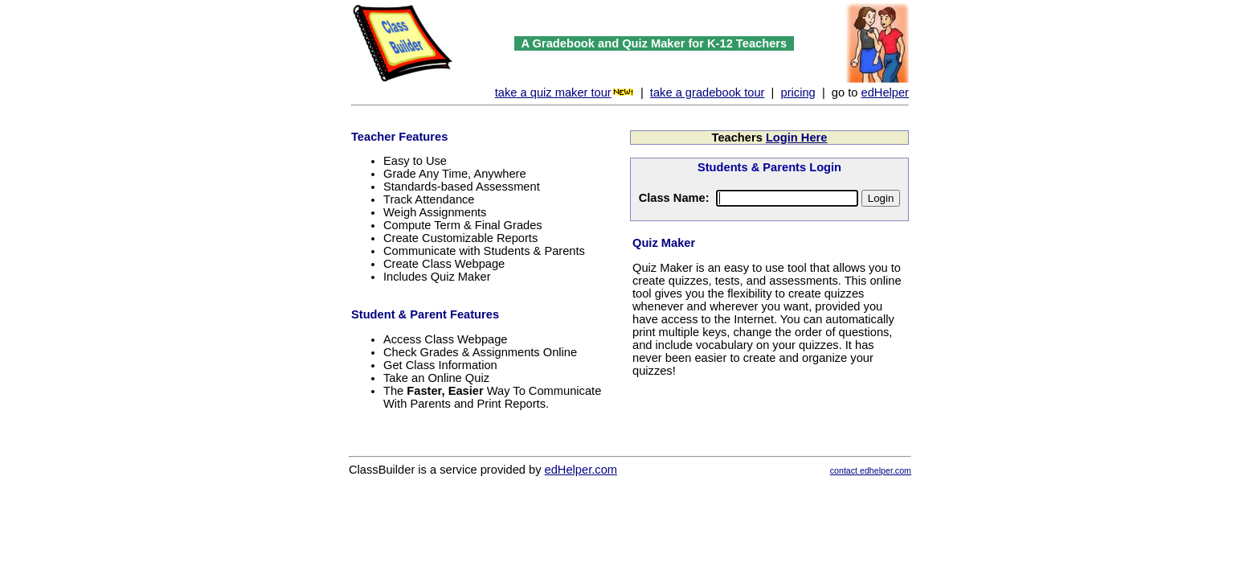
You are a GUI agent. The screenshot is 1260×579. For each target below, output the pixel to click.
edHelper (885, 92)
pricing (798, 92)
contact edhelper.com (870, 470)
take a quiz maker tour (553, 92)
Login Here (797, 137)
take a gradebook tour (707, 92)
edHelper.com (581, 469)
